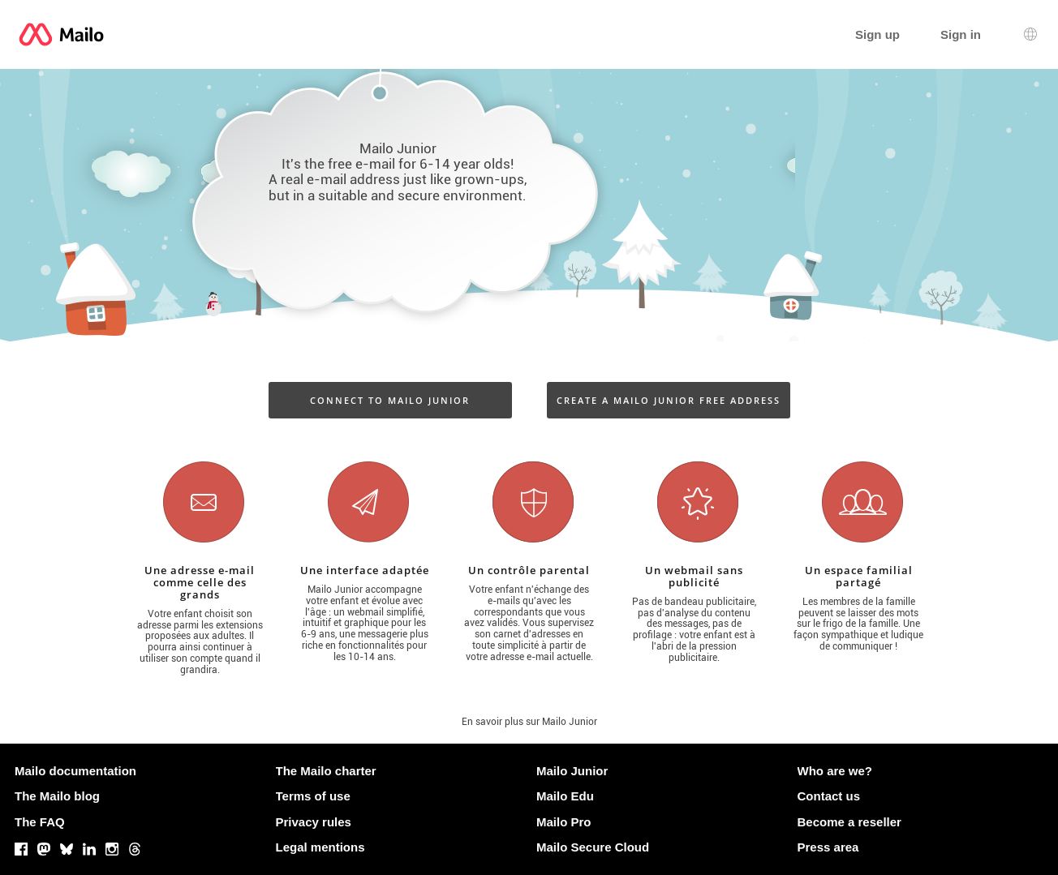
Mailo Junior (572, 771)
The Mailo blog (57, 796)
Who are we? (835, 771)
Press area (828, 847)
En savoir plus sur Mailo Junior (529, 721)
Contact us (829, 796)
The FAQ (40, 822)
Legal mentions (320, 847)
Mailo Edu (565, 796)
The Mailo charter (326, 771)
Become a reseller (849, 822)
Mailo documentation (75, 771)
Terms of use (313, 796)
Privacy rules (313, 822)
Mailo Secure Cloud (592, 847)
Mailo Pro (563, 822)
